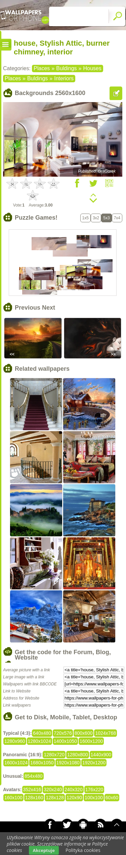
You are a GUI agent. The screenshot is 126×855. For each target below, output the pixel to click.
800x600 (84, 733)
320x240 (53, 789)
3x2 (96, 218)
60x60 (112, 797)
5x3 (106, 218)
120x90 (74, 797)
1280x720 (54, 754)
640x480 (42, 733)
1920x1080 (68, 762)
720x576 (63, 733)
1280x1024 (39, 741)
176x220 (94, 789)
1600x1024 (16, 762)
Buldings (66, 68)
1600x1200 (91, 741)
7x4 (117, 218)
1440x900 (101, 754)
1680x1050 (41, 762)
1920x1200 (94, 762)
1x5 (85, 218)
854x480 (34, 776)
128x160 (34, 797)
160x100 (13, 797)
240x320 (74, 789)
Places (42, 68)
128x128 (55, 797)
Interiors (64, 78)
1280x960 (14, 741)
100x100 (94, 797)
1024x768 (105, 733)
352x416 (32, 789)
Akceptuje (44, 850)
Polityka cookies (83, 850)
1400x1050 (65, 741)
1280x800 (77, 754)
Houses (92, 68)
